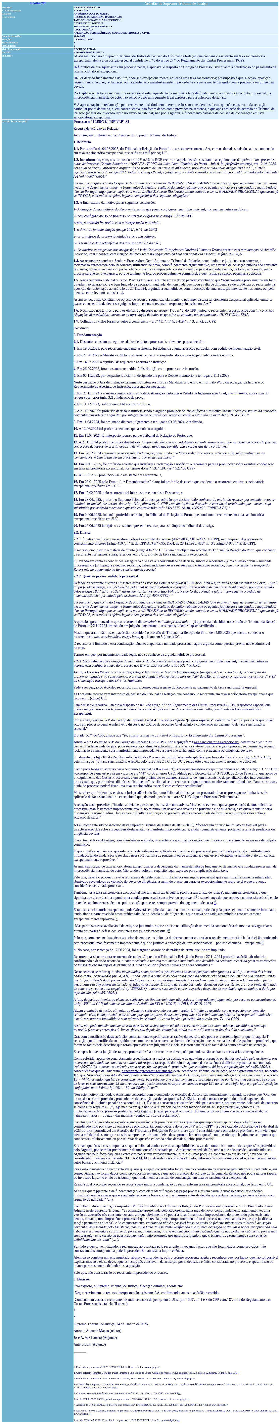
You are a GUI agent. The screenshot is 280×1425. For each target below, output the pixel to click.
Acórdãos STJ (37, 3)
